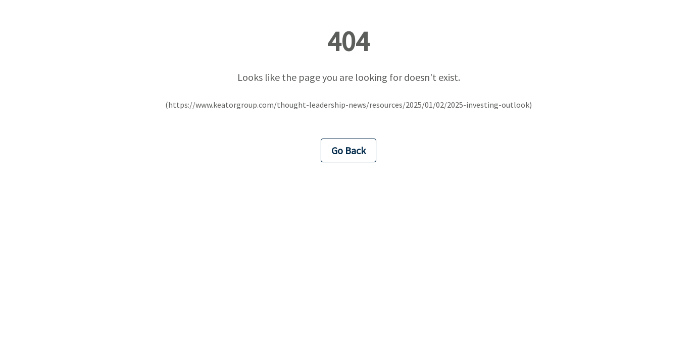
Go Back (348, 150)
